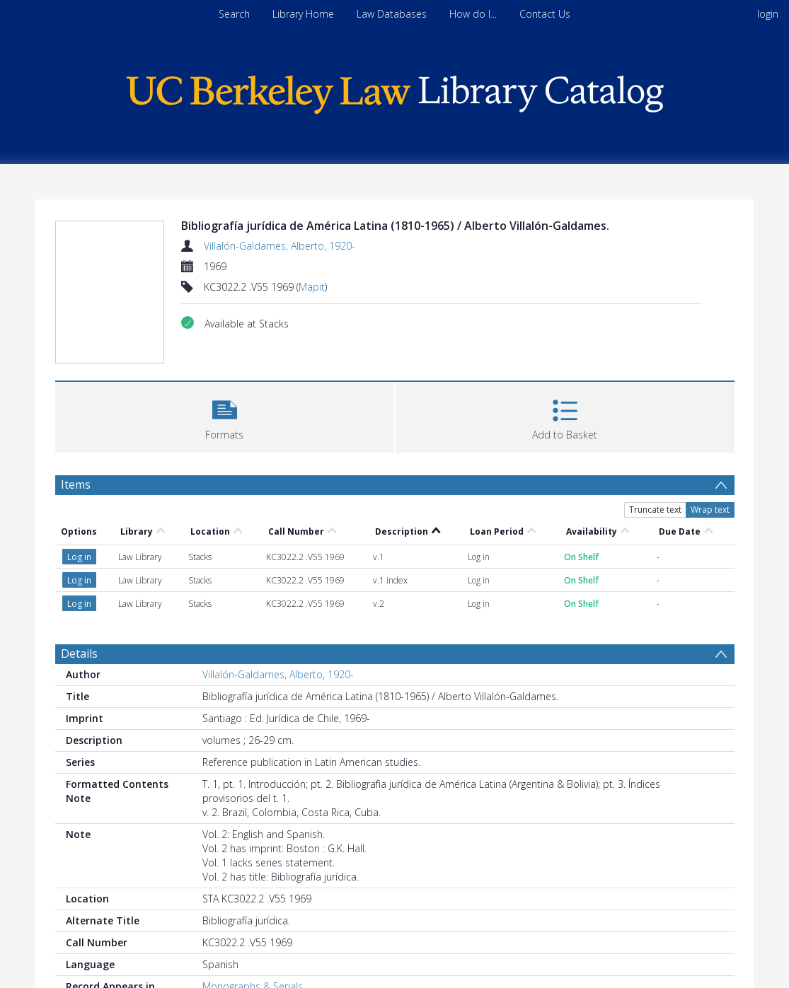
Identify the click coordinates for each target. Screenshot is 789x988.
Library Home (303, 14)
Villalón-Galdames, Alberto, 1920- (279, 245)
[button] (224, 415)
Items (76, 484)
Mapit (312, 287)
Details (79, 653)
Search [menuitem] (234, 14)
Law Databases (392, 14)
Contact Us (544, 14)
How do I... (473, 14)
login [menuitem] (767, 14)
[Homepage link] (395, 90)
